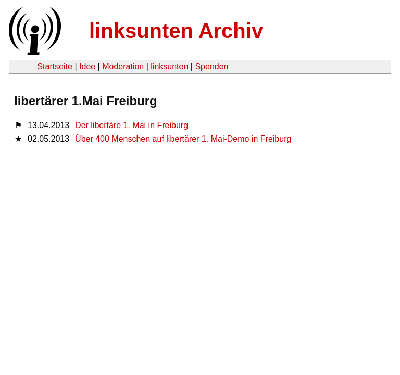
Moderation (123, 66)
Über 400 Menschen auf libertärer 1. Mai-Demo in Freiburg (183, 138)
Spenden (211, 66)
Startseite (54, 66)
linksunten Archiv (176, 30)
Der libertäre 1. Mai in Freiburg (131, 125)
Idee (87, 66)
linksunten (169, 66)
